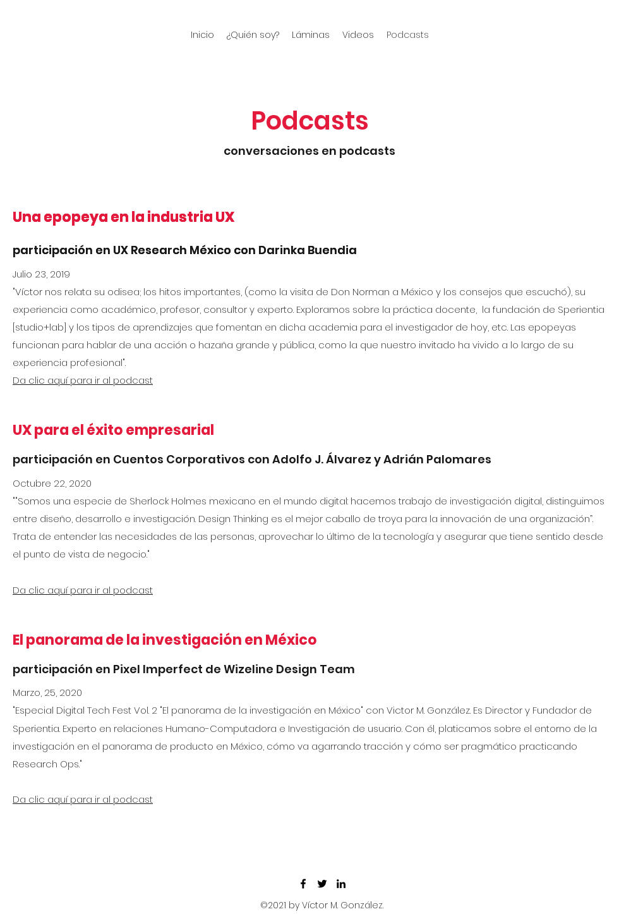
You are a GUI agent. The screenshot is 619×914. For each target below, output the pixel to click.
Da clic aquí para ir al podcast (83, 380)
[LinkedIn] (341, 883)
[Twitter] (322, 883)
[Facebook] (303, 883)
